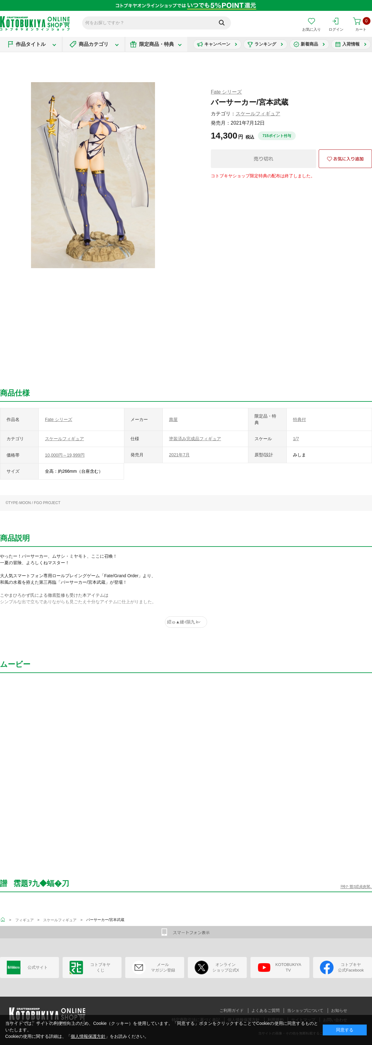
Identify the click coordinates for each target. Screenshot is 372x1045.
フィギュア (24, 920)
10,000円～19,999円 (65, 455)
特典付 (299, 419)
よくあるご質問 (265, 1010)
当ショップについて (305, 1010)
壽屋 (173, 419)
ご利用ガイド (231, 1010)
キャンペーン (217, 44)
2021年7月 (179, 454)
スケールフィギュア (258, 113)
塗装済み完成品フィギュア (195, 438)
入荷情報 (351, 44)
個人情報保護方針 (88, 1036)
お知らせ (339, 1010)
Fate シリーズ (226, 92)
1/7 (296, 438)
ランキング (265, 44)
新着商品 (309, 44)
